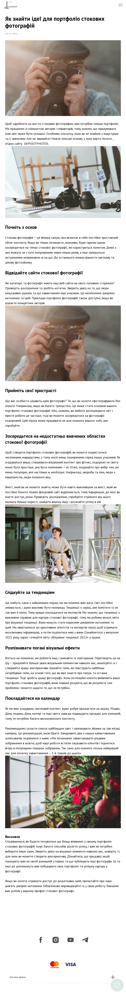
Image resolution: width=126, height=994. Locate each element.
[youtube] (70, 937)
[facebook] (40, 937)
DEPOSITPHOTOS (37, 144)
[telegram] (85, 937)
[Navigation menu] (120, 5)
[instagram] (55, 937)
